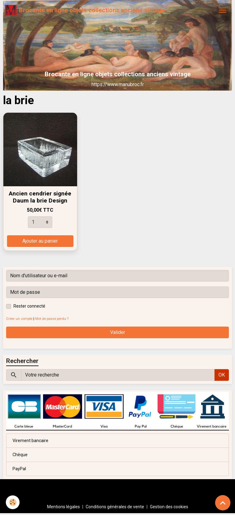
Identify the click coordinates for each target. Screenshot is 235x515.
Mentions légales (63, 506)
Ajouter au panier (40, 241)
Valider (117, 332)
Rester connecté (29, 306)
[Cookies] (13, 502)
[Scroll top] (222, 502)
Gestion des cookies (169, 506)
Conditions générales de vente (115, 506)
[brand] (85, 10)
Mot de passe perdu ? (52, 319)
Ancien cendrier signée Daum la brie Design (40, 197)
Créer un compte (19, 319)
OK (221, 375)
